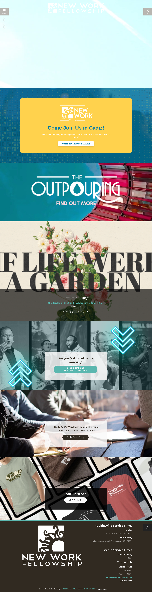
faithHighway (103, 589)
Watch (65, 311)
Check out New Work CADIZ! (76, 144)
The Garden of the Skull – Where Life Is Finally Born (76, 303)
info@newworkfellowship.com (119, 577)
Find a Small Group (75, 437)
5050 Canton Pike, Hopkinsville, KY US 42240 (79, 589)
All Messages (81, 311)
